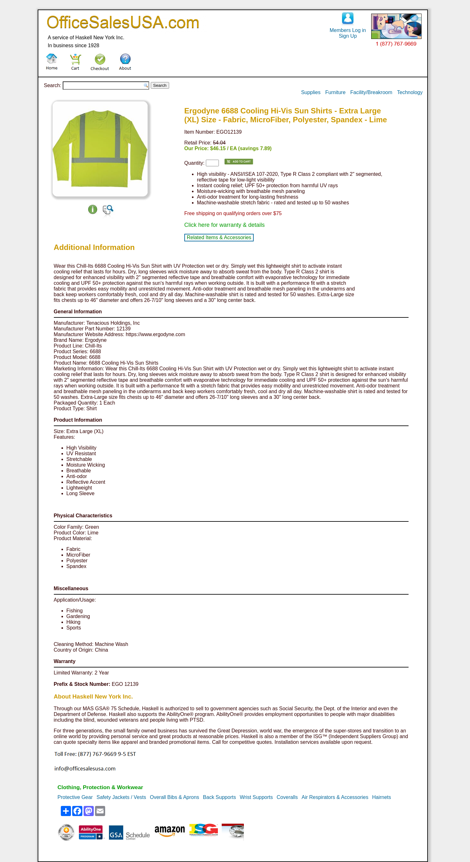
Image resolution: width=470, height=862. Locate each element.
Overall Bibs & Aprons (174, 797)
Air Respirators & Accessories (335, 797)
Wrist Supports (256, 797)
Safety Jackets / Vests (121, 797)
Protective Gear (75, 797)
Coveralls (287, 797)
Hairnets (381, 797)
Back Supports (219, 797)
